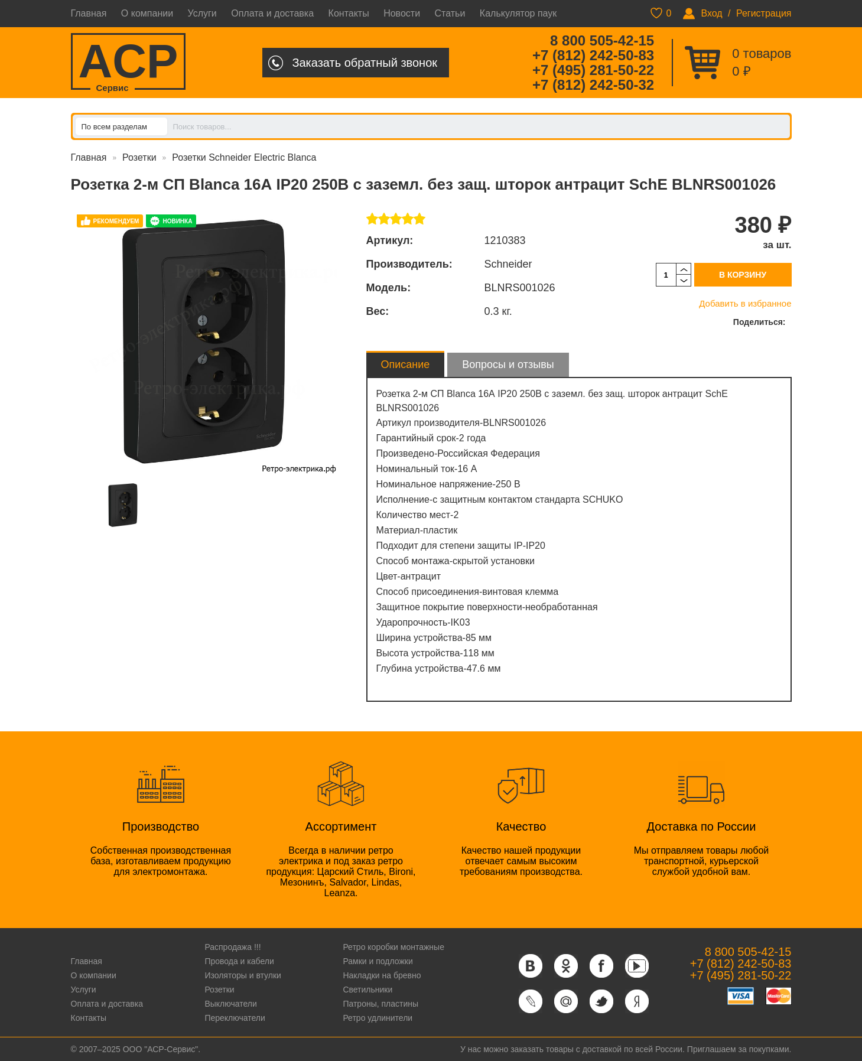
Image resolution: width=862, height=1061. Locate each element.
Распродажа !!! (232, 947)
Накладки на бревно (382, 975)
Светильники (367, 989)
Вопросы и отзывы (508, 364)
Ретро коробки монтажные (393, 947)
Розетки (139, 157)
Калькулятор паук (518, 13)
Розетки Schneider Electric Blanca (244, 157)
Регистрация (764, 13)
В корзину (742, 274)
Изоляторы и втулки (242, 975)
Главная (89, 13)
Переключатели (234, 1018)
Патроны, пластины (380, 1003)
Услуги (202, 13)
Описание (405, 364)
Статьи (450, 13)
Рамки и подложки (377, 961)
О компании (147, 13)
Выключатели (230, 1003)
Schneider (508, 264)
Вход (711, 13)
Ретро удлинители (377, 1018)
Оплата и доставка (272, 13)
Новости (401, 13)
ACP (128, 62)
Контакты (348, 13)
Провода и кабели (239, 961)
